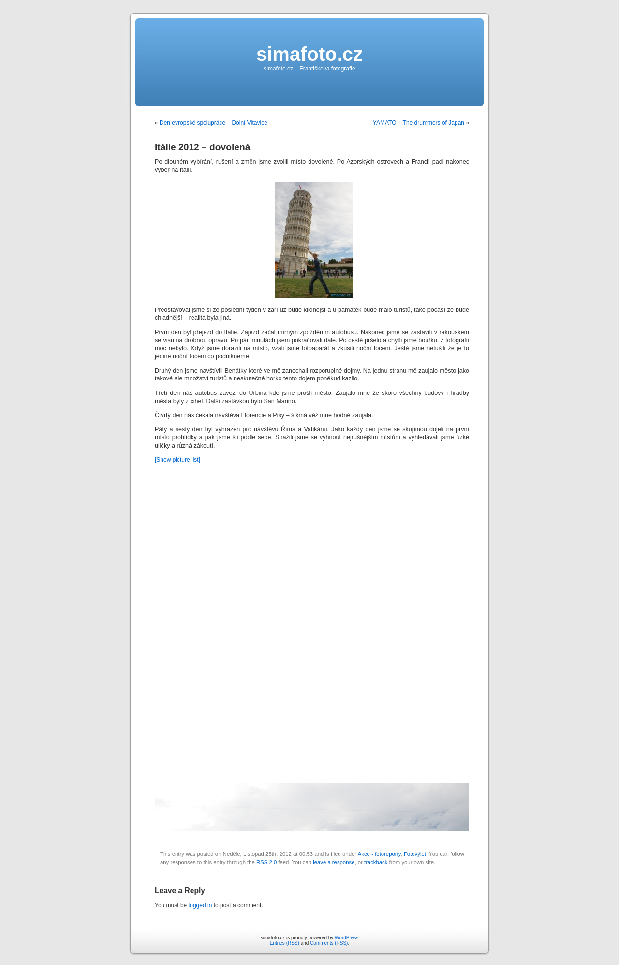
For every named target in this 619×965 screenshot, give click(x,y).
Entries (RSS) (284, 943)
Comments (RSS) (329, 943)
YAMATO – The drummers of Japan (418, 122)
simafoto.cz (309, 54)
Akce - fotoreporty (379, 854)
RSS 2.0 (266, 862)
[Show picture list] (177, 459)
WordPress (346, 937)
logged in (200, 905)
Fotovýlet (415, 854)
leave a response (333, 862)
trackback (375, 862)
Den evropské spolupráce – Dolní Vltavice (213, 122)
